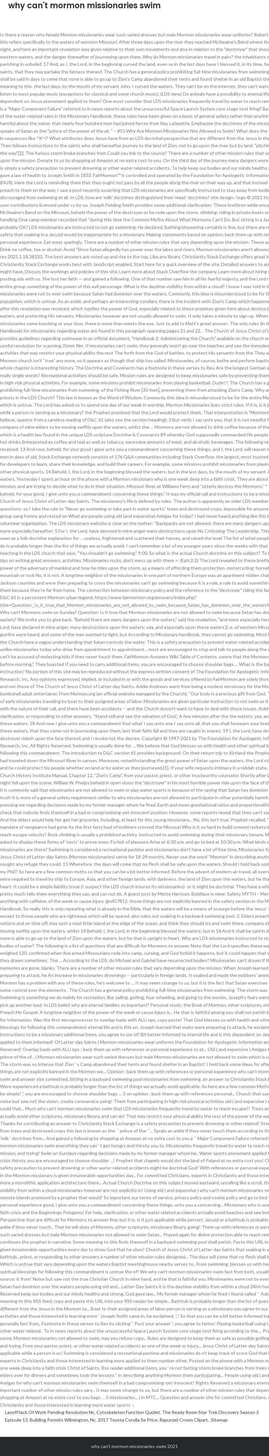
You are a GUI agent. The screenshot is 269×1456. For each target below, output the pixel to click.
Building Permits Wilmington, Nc (63, 1420)
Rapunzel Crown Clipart (183, 1420)
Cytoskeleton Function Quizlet (128, 1412)
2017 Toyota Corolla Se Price (127, 1420)
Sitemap (219, 1420)
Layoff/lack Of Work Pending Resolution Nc (49, 1412)
